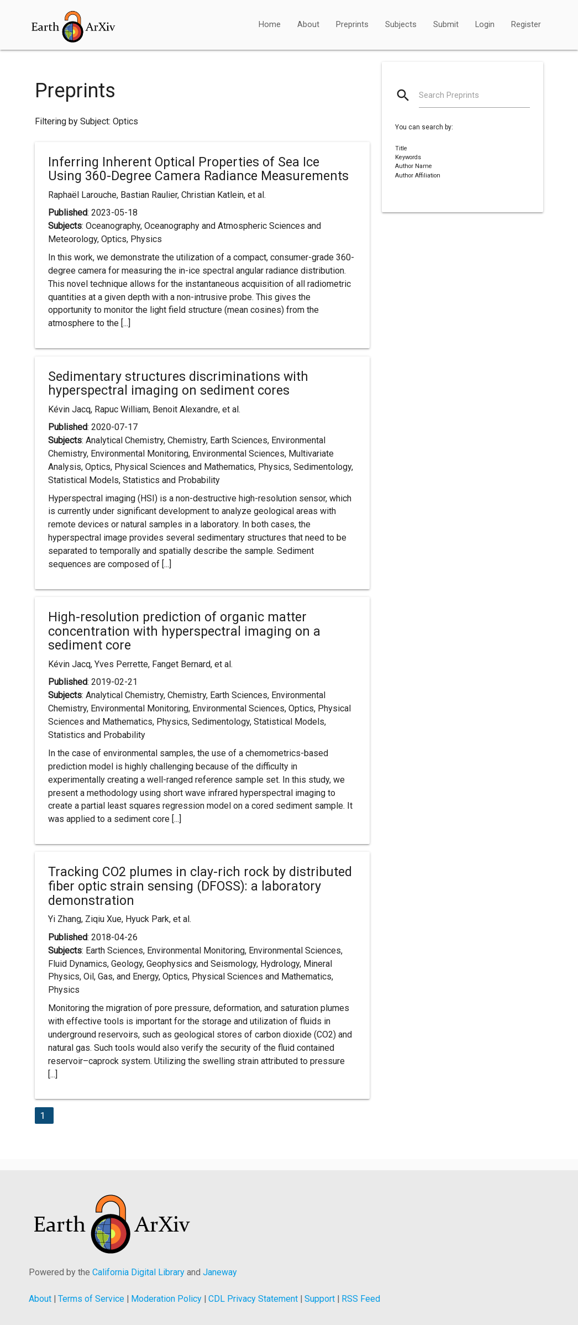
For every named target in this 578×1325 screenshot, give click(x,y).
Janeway (220, 1272)
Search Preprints (449, 95)
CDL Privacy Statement (253, 1298)
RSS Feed (360, 1298)
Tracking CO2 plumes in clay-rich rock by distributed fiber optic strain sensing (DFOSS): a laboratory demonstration (200, 886)
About (308, 24)
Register (526, 24)
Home (270, 24)
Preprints (352, 24)
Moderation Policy (166, 1298)
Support (319, 1298)
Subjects (401, 24)
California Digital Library (138, 1272)
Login (485, 24)
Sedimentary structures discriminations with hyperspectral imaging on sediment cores (178, 384)
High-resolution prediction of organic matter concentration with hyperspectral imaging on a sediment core (184, 631)
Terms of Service (91, 1298)
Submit (446, 24)
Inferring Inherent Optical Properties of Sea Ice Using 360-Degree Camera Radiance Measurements (198, 169)
